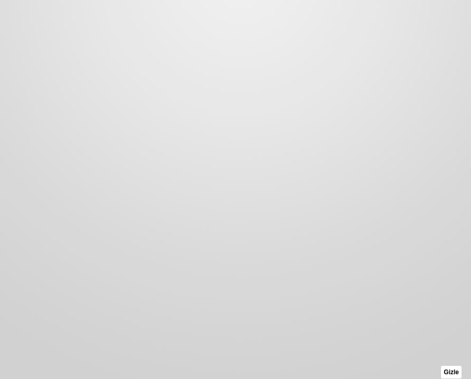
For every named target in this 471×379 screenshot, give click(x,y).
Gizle (451, 372)
